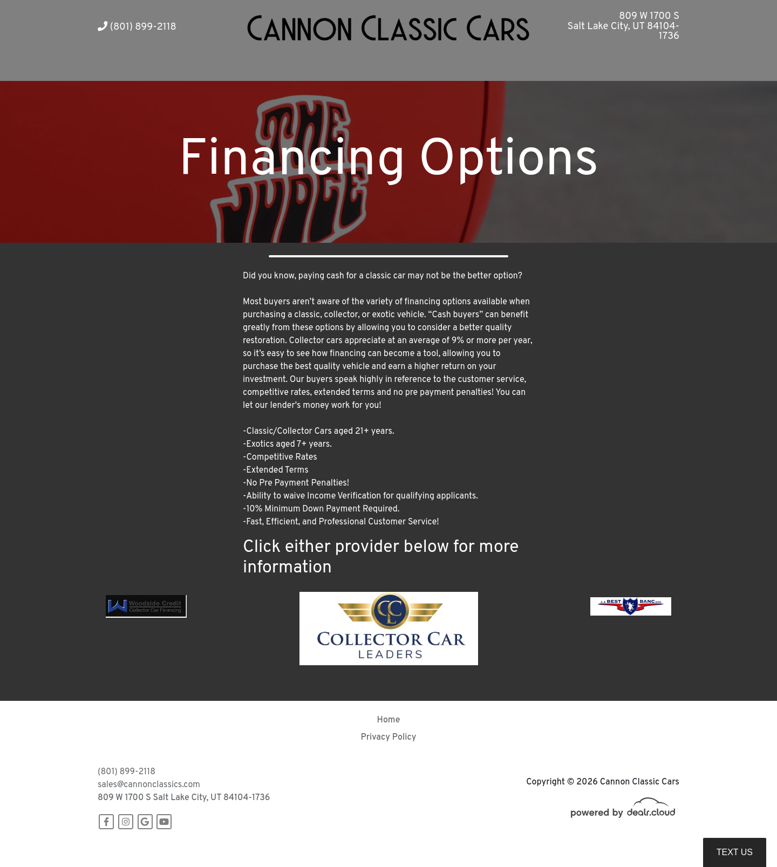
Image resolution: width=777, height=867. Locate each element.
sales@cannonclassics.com (149, 785)
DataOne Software (264, 848)
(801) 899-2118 (137, 27)
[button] (312, 67)
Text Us (735, 852)
